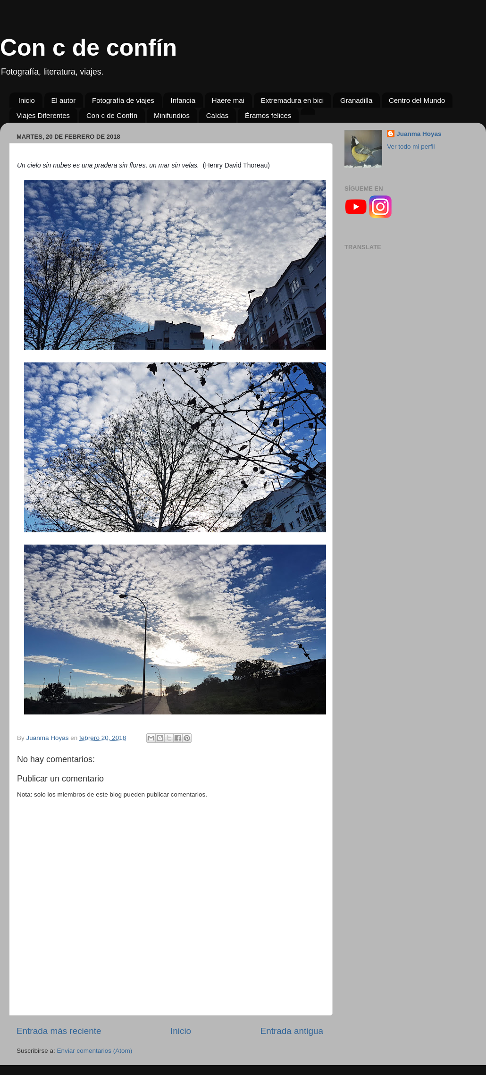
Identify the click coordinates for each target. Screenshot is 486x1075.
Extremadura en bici (292, 100)
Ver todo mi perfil (411, 146)
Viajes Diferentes (43, 115)
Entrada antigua (291, 1031)
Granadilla (356, 100)
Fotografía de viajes (123, 100)
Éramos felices (268, 115)
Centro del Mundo (417, 100)
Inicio (26, 100)
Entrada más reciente (59, 1031)
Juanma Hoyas (418, 133)
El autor (63, 100)
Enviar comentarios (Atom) (95, 1050)
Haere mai (228, 100)
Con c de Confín (111, 115)
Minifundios (172, 115)
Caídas (217, 115)
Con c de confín (88, 47)
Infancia (182, 100)
